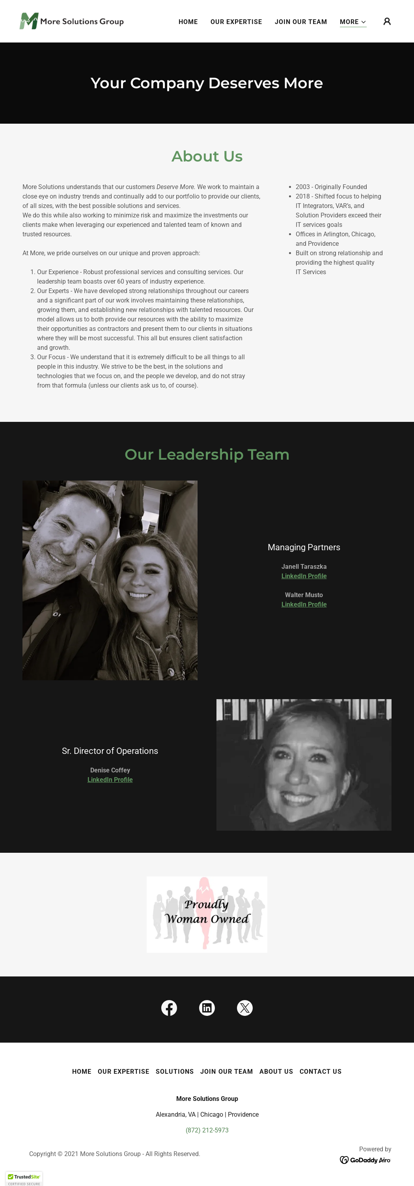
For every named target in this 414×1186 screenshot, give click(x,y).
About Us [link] (276, 1071)
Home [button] (81, 1071)
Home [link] (188, 22)
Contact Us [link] (321, 1071)
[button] (353, 22)
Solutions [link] (175, 1071)
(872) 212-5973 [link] (207, 1130)
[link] (71, 20)
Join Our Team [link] (301, 22)
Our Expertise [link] (236, 22)
